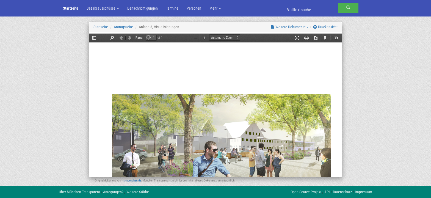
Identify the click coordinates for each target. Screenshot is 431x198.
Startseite (70, 8)
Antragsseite (123, 27)
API (327, 192)
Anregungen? (113, 192)
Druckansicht (325, 27)
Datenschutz (342, 192)
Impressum (363, 192)
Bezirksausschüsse (103, 8)
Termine (172, 8)
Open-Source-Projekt (306, 192)
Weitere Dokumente (289, 27)
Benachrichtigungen (142, 8)
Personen (194, 8)
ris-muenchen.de (131, 180)
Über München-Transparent (79, 192)
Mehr (215, 8)
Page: (139, 38)
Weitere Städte (137, 192)
